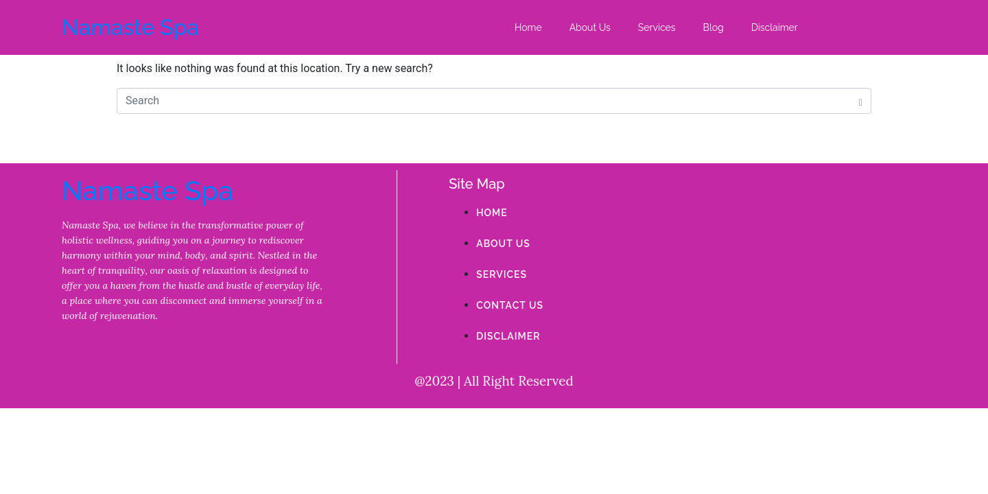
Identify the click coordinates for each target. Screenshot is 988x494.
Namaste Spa (130, 27)
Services (657, 27)
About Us (590, 27)
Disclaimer (774, 27)
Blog (713, 27)
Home (528, 27)
